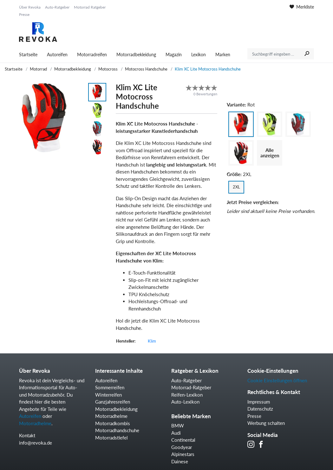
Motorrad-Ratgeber (191, 387)
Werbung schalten (266, 423)
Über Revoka (30, 7)
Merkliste (302, 7)
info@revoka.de (35, 443)
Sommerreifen (109, 387)
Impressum (258, 402)
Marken (222, 54)
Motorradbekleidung (136, 54)
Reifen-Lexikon (187, 395)
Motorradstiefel (111, 437)
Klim (152, 341)
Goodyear (181, 447)
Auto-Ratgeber (57, 7)
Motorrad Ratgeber (90, 7)
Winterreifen (108, 395)
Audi (176, 433)
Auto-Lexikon (185, 402)
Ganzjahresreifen (112, 402)
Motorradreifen (92, 54)
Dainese (179, 461)
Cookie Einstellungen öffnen (277, 380)
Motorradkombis (112, 423)
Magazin (174, 54)
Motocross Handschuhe (146, 69)
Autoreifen (57, 54)
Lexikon (198, 54)
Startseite (28, 54)
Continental (183, 440)
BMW (177, 425)
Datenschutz (260, 409)
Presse (24, 14)
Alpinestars (182, 454)
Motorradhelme (35, 423)
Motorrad (38, 69)
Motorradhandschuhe (117, 430)
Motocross (108, 69)
